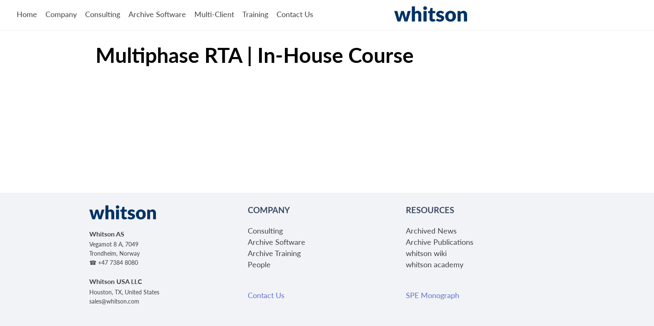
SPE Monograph (432, 295)
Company (61, 14)
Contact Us (295, 14)
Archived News (431, 230)
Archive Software (157, 14)
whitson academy (434, 264)
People (259, 264)
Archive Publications (439, 241)
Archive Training (274, 253)
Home (27, 14)
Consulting (102, 14)
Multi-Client (214, 14)
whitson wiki (426, 253)
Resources (430, 209)
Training (255, 14)
